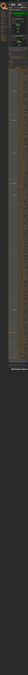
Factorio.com (11, 1)
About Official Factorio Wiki (16, 367)
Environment (23, 355)
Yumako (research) (20, 297)
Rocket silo (23, 58)
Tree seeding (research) (22, 289)
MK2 (18, 197)
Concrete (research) (22, 236)
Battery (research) (21, 221)
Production (22, 357)
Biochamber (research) (21, 75)
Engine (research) (20, 244)
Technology (19, 361)
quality (13, 49)
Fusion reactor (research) (21, 92)
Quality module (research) (22, 350)
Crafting (15, 250)
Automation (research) (21, 72)
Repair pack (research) (22, 198)
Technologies (12, 63)
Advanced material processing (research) (21, 208)
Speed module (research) (21, 352)
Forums (15, 1)
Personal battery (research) (22, 331)
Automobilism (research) (22, 300)
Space (19, 358)
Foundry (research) (21, 91)
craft (10, 19)
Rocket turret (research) (22, 199)
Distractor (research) (21, 118)
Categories (10, 361)
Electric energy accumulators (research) (22, 81)
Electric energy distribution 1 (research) (21, 83)
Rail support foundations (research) (21, 313)
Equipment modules (13, 332)
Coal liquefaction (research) (22, 235)
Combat (19, 355)
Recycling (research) (21, 104)
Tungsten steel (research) (22, 292)
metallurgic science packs (20, 56)
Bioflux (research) (20, 222)
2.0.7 (10, 54)
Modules (11, 64)
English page (15, 361)
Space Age (23, 49)
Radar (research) (23, 197)
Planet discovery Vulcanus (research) (22, 311)
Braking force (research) (22, 133)
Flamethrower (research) (21, 119)
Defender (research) (22, 116)
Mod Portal (22, 1)
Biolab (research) (21, 76)
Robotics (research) (21, 282)
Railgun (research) (23, 121)
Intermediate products (21, 356)
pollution (21, 48)
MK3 (20, 332)
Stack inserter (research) (22, 108)
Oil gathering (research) (22, 100)
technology (22, 20)
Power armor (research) (22, 196)
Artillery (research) (21, 187)
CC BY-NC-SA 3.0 (18, 365)
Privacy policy (10, 367)
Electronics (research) (21, 243)
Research (11, 62)
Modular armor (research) (22, 195)
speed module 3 (10, 24)
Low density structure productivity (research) (22, 148)
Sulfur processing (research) (22, 288)
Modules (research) (22, 347)
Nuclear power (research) (22, 99)
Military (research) (21, 120)
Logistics (19, 357)
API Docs (26, 1)
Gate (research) (20, 188)
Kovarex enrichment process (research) (22, 255)
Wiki (18, 1)
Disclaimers (22, 367)
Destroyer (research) (21, 117)
